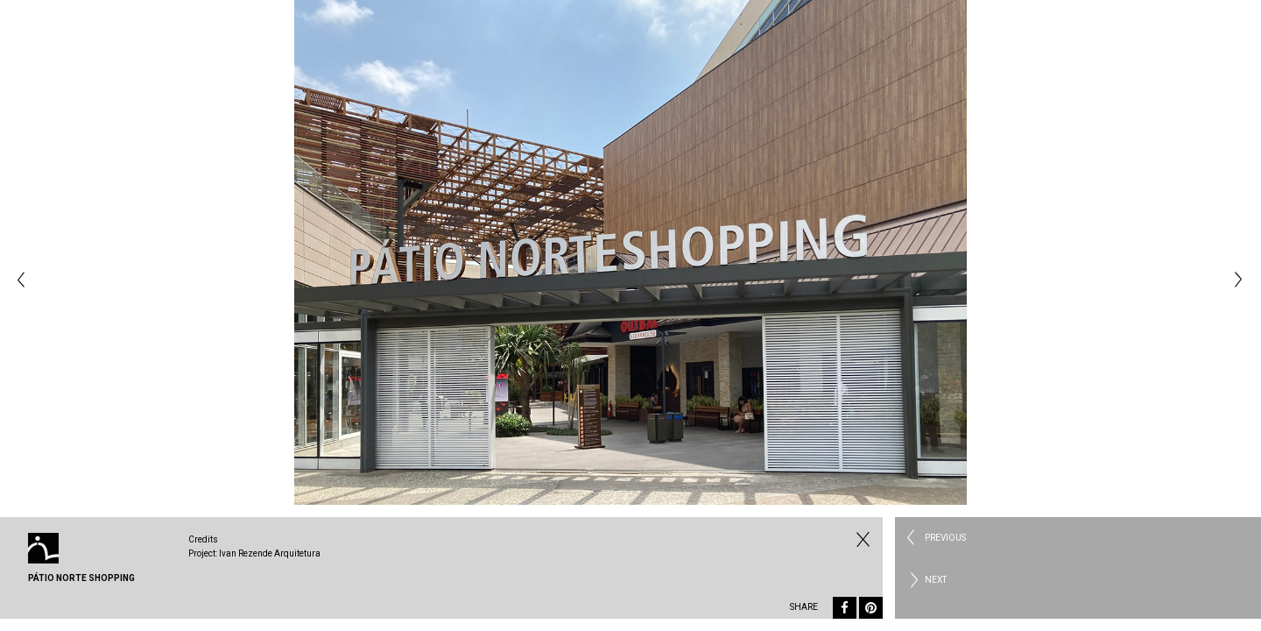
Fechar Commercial (861, 539)
